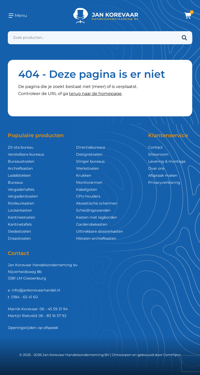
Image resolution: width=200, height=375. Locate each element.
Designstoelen (89, 154)
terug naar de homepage (95, 93)
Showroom (158, 154)
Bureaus (15, 182)
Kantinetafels (20, 224)
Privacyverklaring (164, 182)
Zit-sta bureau (20, 147)
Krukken (83, 175)
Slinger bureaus (90, 161)
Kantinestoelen (21, 217)
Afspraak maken (162, 175)
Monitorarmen (89, 182)
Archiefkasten (20, 168)
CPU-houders (88, 196)
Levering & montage (166, 161)
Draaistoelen (19, 238)
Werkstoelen (87, 168)
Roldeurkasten (21, 203)
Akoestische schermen (96, 203)
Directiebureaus (90, 147)
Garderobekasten (91, 224)
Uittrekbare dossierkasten (99, 231)
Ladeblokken (19, 175)
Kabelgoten (86, 189)
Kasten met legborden (96, 217)
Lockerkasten (20, 210)
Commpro (172, 355)
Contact (155, 147)
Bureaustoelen (21, 161)
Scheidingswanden (93, 210)
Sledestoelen (19, 231)
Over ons (156, 168)
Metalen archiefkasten (96, 238)
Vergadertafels (21, 189)
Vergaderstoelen (23, 196)
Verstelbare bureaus (26, 154)
